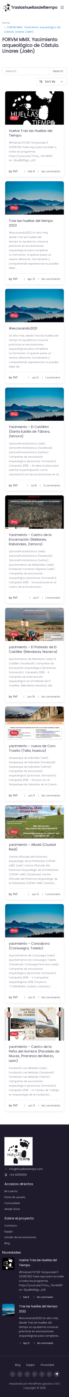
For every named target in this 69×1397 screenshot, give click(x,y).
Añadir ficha (12, 1209)
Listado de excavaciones (20, 1237)
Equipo (8, 1231)
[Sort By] (51, 81)
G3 (57, 1383)
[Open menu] (62, 7)
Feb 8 (24, 1297)
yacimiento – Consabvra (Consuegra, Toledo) (29, 945)
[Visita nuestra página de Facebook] (12, 1374)
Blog (14, 117)
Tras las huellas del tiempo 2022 (31, 223)
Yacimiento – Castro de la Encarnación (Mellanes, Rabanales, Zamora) (30, 539)
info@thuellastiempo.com (23, 1169)
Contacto (10, 1225)
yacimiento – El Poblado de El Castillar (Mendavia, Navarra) (33, 649)
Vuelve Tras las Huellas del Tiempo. (30, 133)
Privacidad (47, 1365)
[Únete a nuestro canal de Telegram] (57, 1374)
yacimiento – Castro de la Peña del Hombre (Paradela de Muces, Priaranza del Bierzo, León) (34, 1053)
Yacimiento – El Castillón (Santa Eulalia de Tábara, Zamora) (29, 431)
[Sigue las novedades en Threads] (27, 1374)
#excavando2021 (23, 328)
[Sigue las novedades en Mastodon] (35, 1374)
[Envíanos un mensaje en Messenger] (49, 1374)
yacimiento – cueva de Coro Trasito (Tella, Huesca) (32, 748)
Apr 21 (24, 1343)
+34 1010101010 (15, 1175)
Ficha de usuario (14, 1197)
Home (6, 23)
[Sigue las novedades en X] (42, 1374)
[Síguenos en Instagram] (20, 1374)
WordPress (35, 1383)
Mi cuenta (10, 1191)
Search (58, 71)
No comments (43, 1297)
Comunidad (12, 1203)
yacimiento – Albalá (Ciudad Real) (32, 847)
